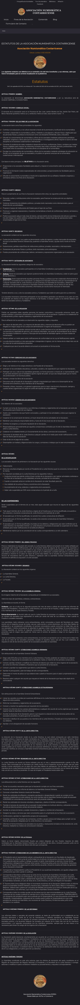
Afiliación (60, 1)
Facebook (40, 4)
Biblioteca (52, 1)
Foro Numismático (41, 1)
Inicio (3, 31)
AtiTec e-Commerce (46, 996)
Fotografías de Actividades (25, 1)
